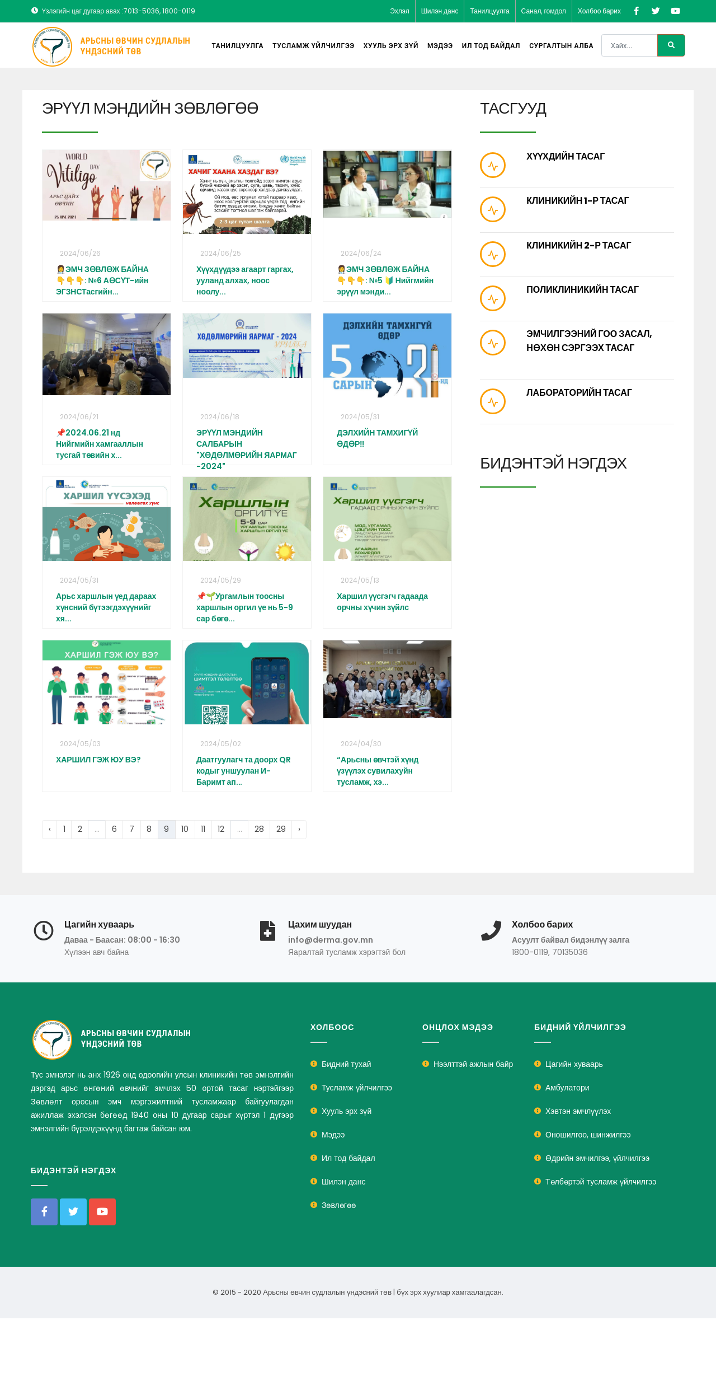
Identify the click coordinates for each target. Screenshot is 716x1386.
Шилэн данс (440, 11)
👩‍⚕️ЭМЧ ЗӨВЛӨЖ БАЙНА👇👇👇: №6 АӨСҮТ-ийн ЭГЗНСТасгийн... (102, 280)
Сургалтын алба (561, 46)
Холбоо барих (599, 11)
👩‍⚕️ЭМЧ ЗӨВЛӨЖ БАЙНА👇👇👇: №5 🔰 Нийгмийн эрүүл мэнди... (385, 280)
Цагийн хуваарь (574, 1064)
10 (185, 829)
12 (221, 829)
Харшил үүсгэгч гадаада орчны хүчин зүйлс (382, 602)
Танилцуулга (489, 11)
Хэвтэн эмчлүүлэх (578, 1111)
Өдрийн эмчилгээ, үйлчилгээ (597, 1158)
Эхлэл (399, 11)
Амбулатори (567, 1087)
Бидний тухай (346, 1064)
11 (203, 829)
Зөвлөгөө (339, 1205)
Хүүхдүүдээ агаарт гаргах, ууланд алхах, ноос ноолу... (245, 280)
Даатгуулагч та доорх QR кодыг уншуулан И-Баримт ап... (243, 771)
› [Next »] (299, 829)
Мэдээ (440, 46)
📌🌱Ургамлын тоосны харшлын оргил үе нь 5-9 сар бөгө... (244, 607)
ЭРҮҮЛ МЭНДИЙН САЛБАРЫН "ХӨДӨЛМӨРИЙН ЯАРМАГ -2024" (246, 449)
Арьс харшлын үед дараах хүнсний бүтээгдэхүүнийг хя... (106, 607)
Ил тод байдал (491, 46)
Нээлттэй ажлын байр (473, 1064)
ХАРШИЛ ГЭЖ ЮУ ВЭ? (98, 759)
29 (281, 829)
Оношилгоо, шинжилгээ (588, 1134)
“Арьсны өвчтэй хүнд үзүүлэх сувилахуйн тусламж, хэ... (377, 771)
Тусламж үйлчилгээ (313, 46)
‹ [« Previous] (50, 829)
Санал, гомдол (543, 11)
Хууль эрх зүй (391, 46)
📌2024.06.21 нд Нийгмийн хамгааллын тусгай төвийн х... (99, 444)
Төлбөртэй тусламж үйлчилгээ (600, 1181)
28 (259, 829)
